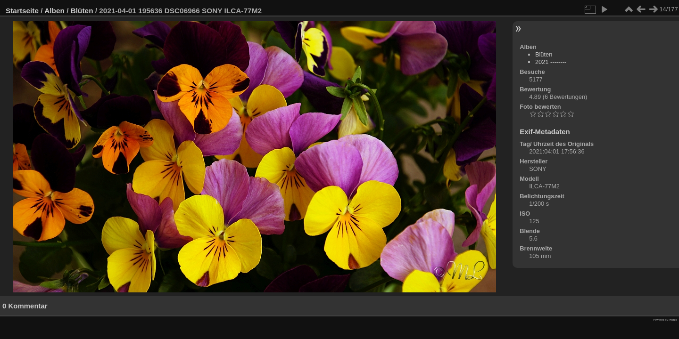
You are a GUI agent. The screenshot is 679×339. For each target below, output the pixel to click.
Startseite (22, 11)
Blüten (82, 11)
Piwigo (673, 319)
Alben (54, 11)
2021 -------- (550, 61)
